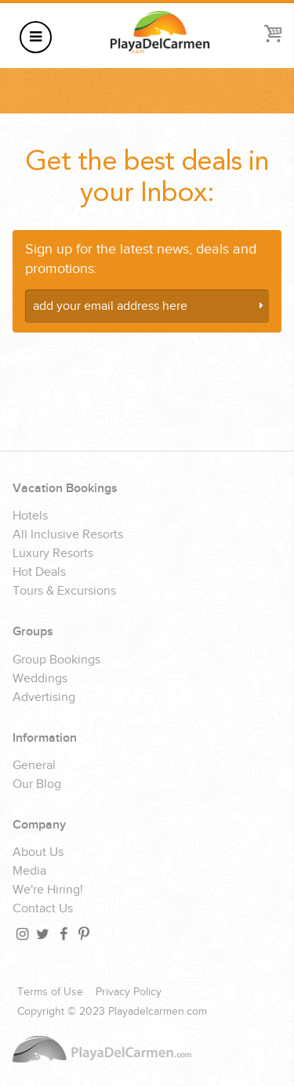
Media (29, 871)
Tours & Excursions (64, 591)
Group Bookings (56, 660)
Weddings (40, 679)
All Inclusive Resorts (68, 535)
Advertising (44, 698)
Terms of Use (50, 992)
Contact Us (43, 909)
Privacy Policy (129, 992)
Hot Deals (39, 572)
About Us (38, 853)
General (34, 766)
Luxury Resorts (53, 554)
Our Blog (37, 785)
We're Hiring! (48, 890)
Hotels (30, 516)
